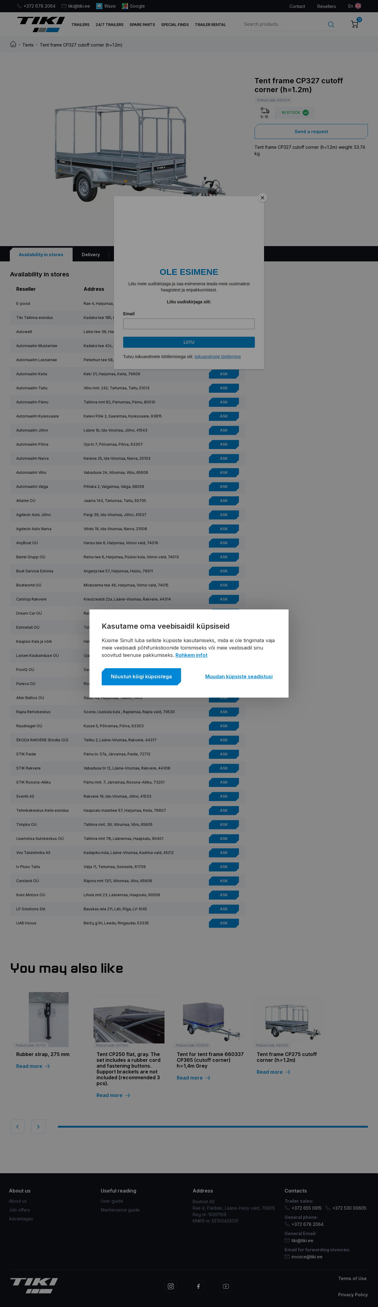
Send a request (311, 131)
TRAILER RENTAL (210, 24)
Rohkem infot (191, 655)
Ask (224, 303)
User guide (112, 1201)
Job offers (19, 1209)
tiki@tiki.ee (76, 6)
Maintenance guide (120, 1209)
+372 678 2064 (36, 6)
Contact (297, 6)
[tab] (41, 254)
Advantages (21, 1218)
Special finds (175, 24)
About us (18, 1201)
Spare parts (142, 24)
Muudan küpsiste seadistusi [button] (239, 676)
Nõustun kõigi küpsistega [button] (141, 676)
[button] (17, 1126)
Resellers (326, 6)
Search (331, 24)
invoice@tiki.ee (304, 1256)
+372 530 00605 (345, 1208)
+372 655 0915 (303, 1208)
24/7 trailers (109, 24)
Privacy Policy (353, 1294)
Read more (33, 1066)
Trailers (80, 24)
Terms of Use (352, 1278)
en (350, 6)
